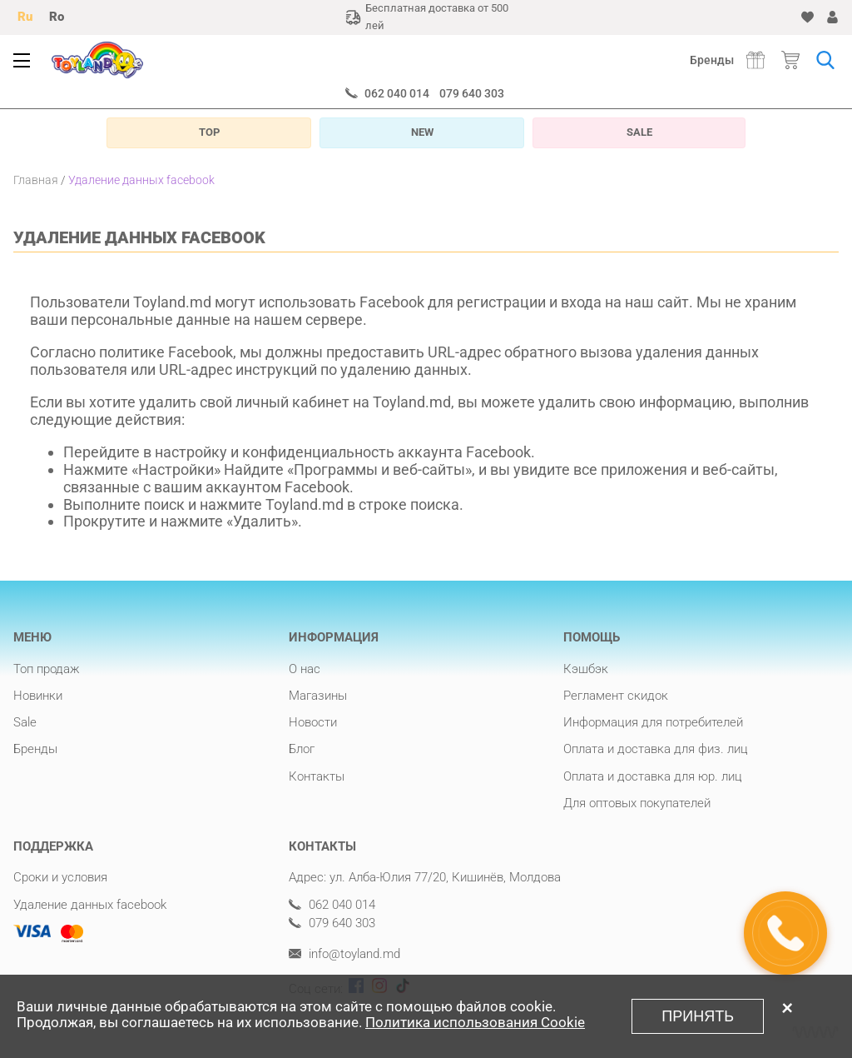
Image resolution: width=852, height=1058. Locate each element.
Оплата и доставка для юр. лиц (652, 776)
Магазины (318, 695)
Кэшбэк (585, 668)
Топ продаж (46, 668)
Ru (24, 16)
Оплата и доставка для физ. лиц (655, 748)
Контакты (316, 776)
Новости (313, 722)
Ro (56, 16)
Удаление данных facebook (89, 904)
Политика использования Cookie (475, 1022)
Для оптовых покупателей (637, 803)
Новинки (37, 695)
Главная (35, 180)
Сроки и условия (60, 877)
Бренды (712, 60)
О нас (304, 668)
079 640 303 (471, 93)
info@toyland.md (344, 954)
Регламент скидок (615, 695)
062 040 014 (396, 93)
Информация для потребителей (653, 722)
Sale (25, 722)
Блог (302, 748)
